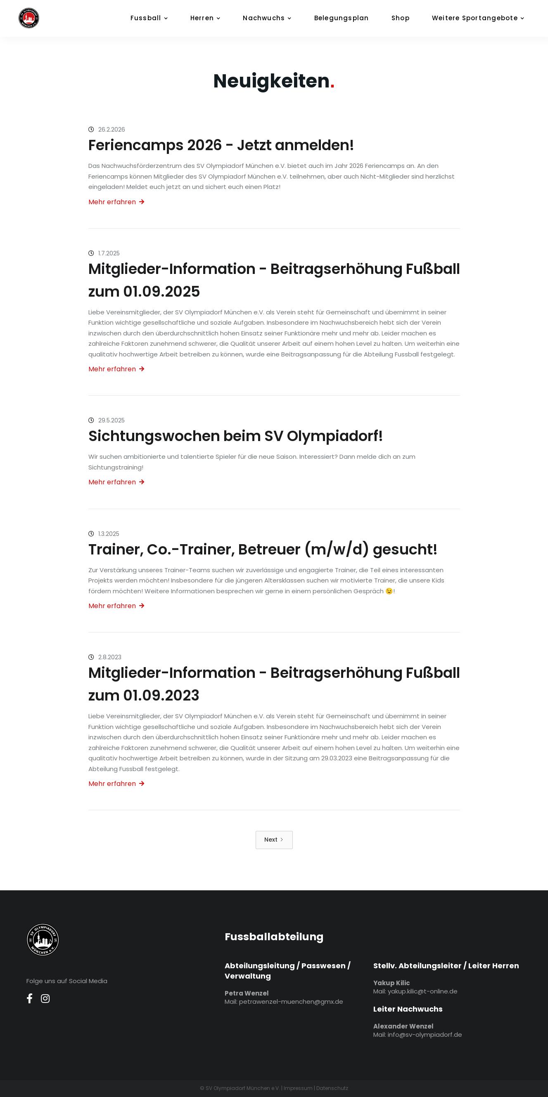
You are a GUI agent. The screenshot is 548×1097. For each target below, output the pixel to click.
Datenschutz (332, 1088)
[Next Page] (274, 840)
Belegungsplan (341, 18)
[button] (153, 18)
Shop (400, 18)
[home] (39, 18)
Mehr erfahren (116, 202)
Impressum (298, 1088)
